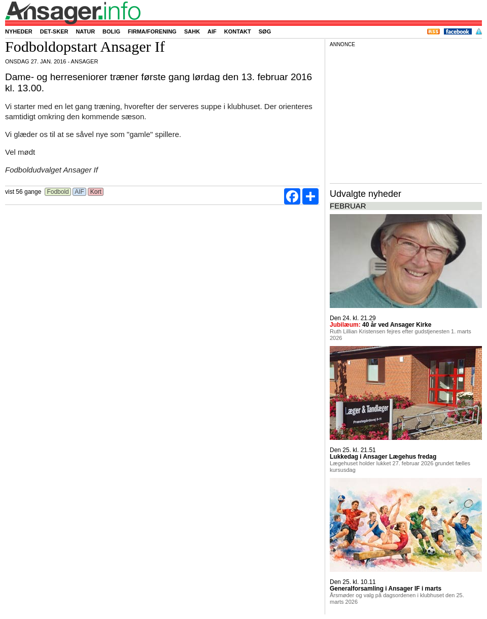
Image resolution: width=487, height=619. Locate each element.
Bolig (111, 31)
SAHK (192, 31)
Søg (265, 31)
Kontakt (237, 31)
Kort (95, 191)
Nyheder (18, 31)
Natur (85, 31)
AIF (212, 31)
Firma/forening (152, 31)
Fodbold (58, 191)
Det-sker (54, 31)
